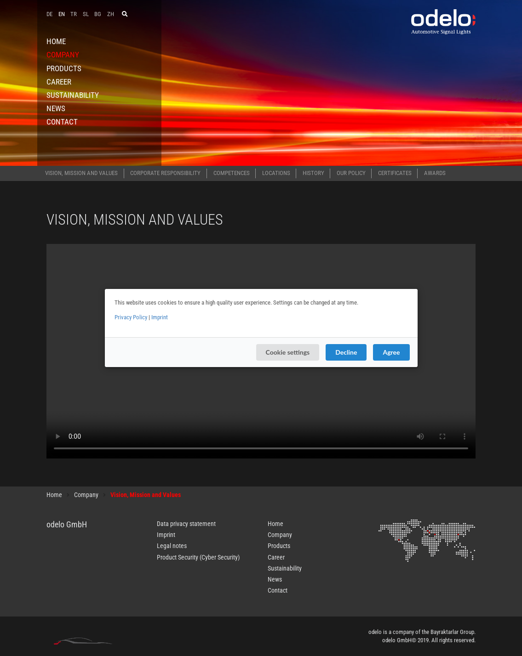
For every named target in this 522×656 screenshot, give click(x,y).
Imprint (159, 317)
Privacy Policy (131, 317)
